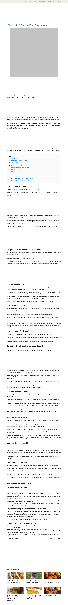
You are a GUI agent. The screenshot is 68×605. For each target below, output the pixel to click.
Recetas (35, 1)
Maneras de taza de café (16, 171)
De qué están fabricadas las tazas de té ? (19, 160)
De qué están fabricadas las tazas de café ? (20, 167)
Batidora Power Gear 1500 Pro (13, 538)
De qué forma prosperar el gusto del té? (21, 180)
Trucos (30, 1)
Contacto (59, 1)
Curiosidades (42, 1)
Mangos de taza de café (15, 173)
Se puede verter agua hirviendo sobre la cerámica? (23, 178)
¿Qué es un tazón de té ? (16, 158)
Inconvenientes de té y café (16, 174)
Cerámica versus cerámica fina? (19, 176)
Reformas (49, 1)
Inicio (26, 1)
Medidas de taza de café (16, 169)
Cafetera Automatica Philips (55, 538)
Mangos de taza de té (15, 164)
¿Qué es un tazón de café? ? (16, 165)
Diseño (54, 1)
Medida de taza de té (15, 162)
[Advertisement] (34, 13)
